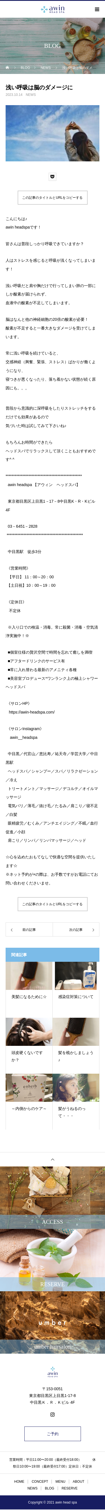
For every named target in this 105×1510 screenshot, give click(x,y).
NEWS (31, 95)
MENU (60, 1482)
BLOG (49, 1488)
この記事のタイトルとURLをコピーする (52, 198)
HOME (19, 1482)
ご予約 (53, 1434)
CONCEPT (40, 1482)
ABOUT (78, 1482)
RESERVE (70, 1488)
